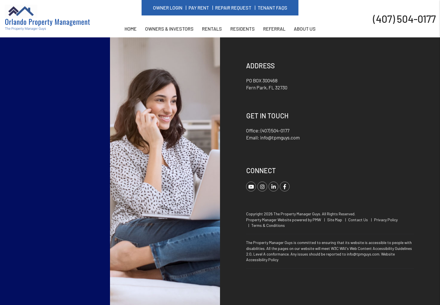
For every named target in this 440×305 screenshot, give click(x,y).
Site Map (334, 219)
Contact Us (358, 219)
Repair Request (233, 7)
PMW (317, 219)
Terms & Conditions (268, 225)
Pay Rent (199, 7)
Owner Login (167, 7)
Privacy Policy (386, 219)
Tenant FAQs (272, 7)
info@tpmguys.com (280, 137)
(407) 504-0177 (404, 18)
